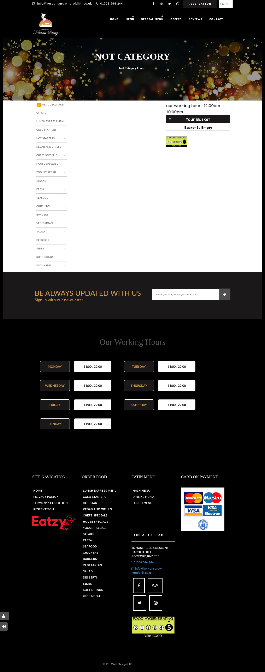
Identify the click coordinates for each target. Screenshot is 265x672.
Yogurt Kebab (46, 172)
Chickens (43, 206)
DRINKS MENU (143, 497)
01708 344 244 (111, 3)
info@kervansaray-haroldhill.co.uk (64, 3)
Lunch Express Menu (50, 121)
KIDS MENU (91, 596)
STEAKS (88, 534)
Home (114, 19)
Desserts (42, 240)
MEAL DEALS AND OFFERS (50, 108)
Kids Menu (43, 265)
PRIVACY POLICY (45, 497)
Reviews (195, 19)
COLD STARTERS (94, 497)
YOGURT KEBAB (94, 528)
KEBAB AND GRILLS (97, 509)
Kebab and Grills (48, 146)
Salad (40, 231)
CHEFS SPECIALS (95, 515)
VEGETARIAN (92, 565)
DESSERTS (90, 577)
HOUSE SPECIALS (95, 521)
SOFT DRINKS (93, 590)
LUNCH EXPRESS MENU (100, 490)
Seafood (42, 197)
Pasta (40, 189)
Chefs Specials (47, 155)
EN (224, 4)
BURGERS (90, 559)
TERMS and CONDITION (50, 503)
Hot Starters (45, 138)
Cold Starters (46, 129)
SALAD (88, 571)
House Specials (47, 163)
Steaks (41, 180)
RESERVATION (43, 509)
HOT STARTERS (93, 503)
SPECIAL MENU (152, 19)
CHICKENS (90, 553)
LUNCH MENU (142, 503)
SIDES (87, 584)
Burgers (42, 214)
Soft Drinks (45, 257)
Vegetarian (44, 223)
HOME (37, 490)
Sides (40, 248)
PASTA (87, 540)
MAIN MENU (141, 490)
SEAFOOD (90, 546)
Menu (130, 19)
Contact (216, 19)
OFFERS (176, 19)
